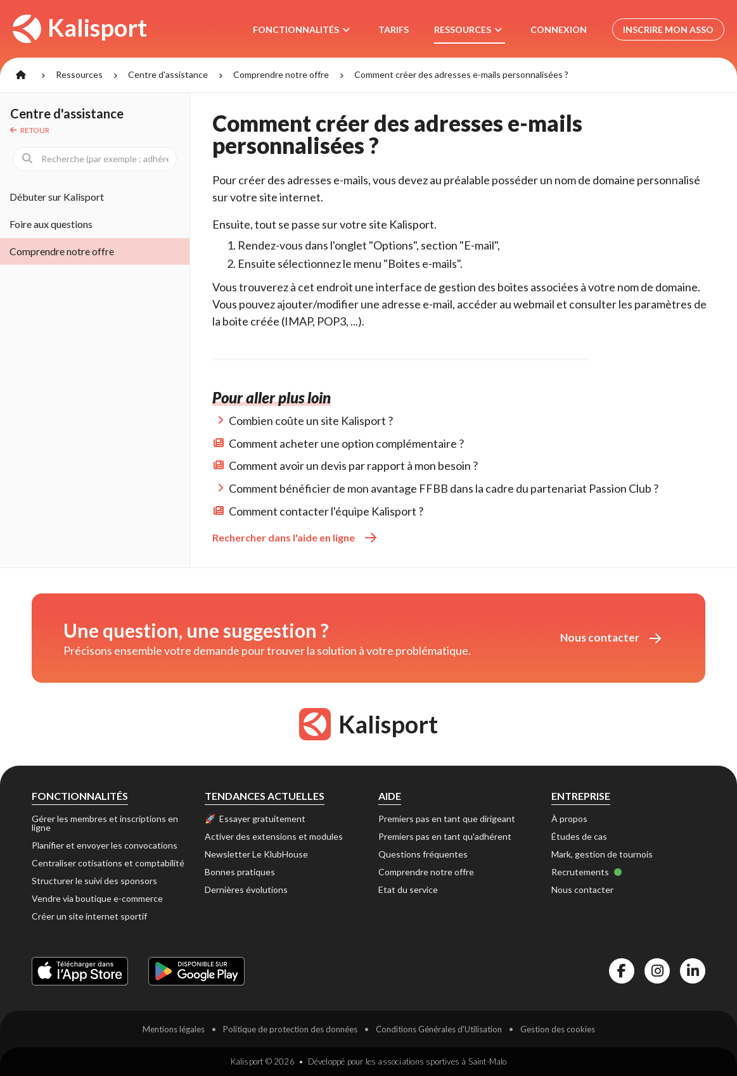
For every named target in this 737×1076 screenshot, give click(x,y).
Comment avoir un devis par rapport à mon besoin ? (353, 465)
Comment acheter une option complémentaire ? (346, 443)
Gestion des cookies (557, 1029)
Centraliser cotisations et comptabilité (108, 863)
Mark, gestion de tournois (602, 854)
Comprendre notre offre (281, 74)
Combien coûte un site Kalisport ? (311, 420)
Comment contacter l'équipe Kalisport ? (326, 511)
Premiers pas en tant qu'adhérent (444, 836)
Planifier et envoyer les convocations (104, 845)
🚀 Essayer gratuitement (255, 818)
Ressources (79, 74)
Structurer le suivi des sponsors (94, 880)
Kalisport (80, 28)
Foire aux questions (51, 224)
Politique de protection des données (290, 1029)
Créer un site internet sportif (89, 916)
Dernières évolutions (246, 889)
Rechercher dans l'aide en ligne (294, 537)
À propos (569, 818)
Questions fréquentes (423, 854)
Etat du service (408, 889)
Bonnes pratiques (240, 871)
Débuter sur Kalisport (57, 197)
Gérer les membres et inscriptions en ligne (105, 823)
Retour (29, 130)
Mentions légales (174, 1029)
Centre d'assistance (168, 74)
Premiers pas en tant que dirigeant (446, 818)
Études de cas (579, 836)
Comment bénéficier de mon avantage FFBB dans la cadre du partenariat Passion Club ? (443, 488)
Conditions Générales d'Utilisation (439, 1029)
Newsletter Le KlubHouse (256, 854)
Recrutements (586, 871)
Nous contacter (610, 637)
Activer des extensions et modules (274, 836)
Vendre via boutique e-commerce (97, 898)
